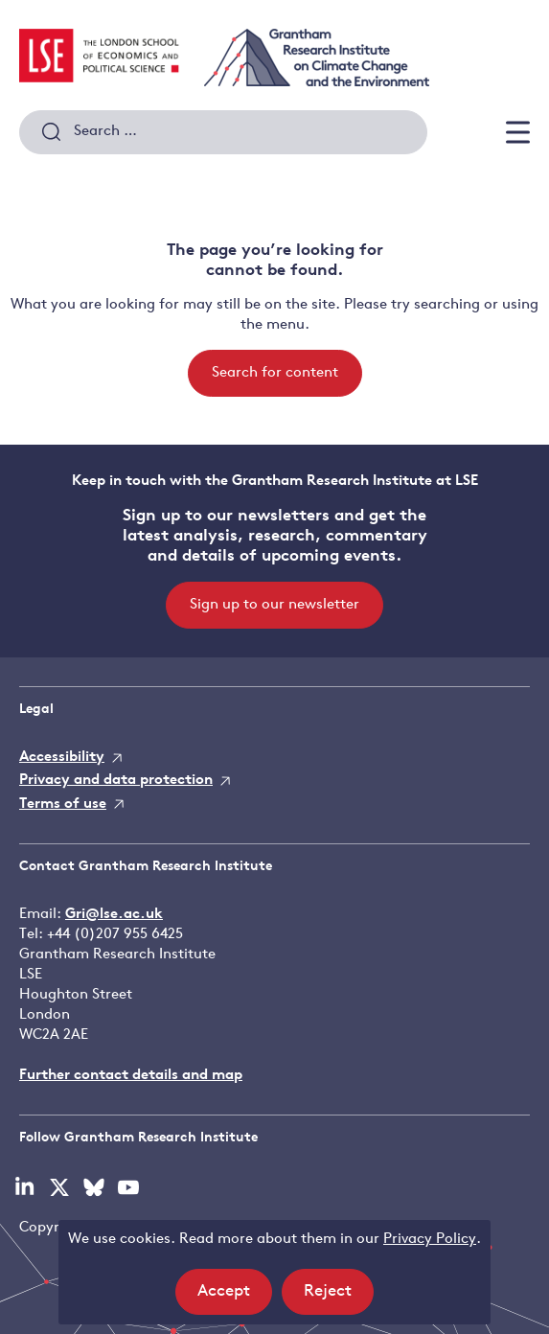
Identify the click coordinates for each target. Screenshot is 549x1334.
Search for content (275, 373)
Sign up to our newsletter (274, 605)
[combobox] (223, 132)
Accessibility (61, 757)
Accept (234, 1297)
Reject (339, 1297)
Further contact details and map (130, 1076)
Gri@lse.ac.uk (114, 915)
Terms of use (62, 804)
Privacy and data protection (116, 780)
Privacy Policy (429, 1239)
